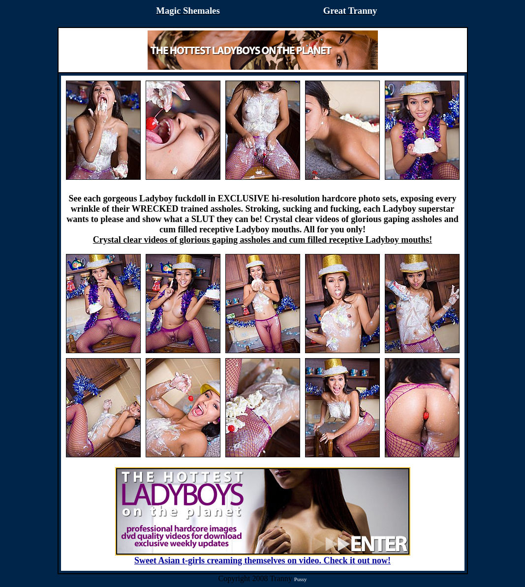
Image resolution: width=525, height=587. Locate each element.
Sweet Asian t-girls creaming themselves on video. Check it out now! (262, 556)
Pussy (300, 579)
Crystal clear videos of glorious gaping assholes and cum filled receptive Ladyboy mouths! (262, 240)
